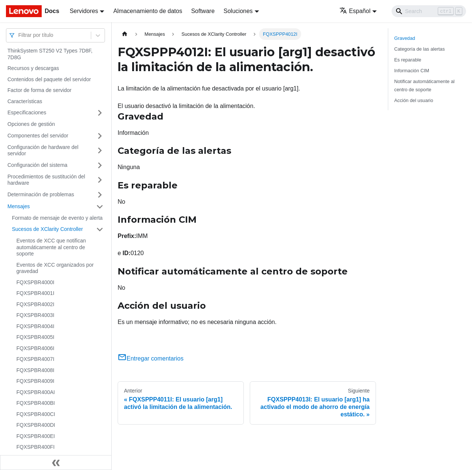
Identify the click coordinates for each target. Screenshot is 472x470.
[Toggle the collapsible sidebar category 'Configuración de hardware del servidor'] (100, 150)
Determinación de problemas (40, 194)
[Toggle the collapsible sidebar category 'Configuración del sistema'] (100, 165)
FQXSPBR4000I (35, 282)
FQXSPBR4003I (35, 315)
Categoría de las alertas (419, 49)
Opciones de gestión (31, 124)
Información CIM (411, 70)
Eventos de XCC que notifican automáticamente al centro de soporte (51, 247)
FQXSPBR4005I (35, 337)
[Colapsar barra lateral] (56, 462)
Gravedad (404, 38)
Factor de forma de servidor (39, 90)
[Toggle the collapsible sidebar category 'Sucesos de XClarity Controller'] (100, 229)
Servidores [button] (84, 11)
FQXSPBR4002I (35, 304)
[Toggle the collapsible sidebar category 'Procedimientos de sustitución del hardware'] (100, 180)
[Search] (429, 11)
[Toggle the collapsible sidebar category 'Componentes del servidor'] (100, 136)
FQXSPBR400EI (35, 436)
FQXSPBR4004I (35, 326)
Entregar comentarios (151, 358)
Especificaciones (26, 112)
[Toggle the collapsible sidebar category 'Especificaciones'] (100, 113)
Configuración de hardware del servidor (43, 150)
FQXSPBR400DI (35, 425)
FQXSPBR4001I (35, 293)
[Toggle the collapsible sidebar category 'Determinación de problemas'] (100, 195)
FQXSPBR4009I (35, 381)
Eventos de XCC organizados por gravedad (55, 268)
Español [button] (354, 11)
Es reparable (407, 60)
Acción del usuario (413, 100)
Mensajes (18, 206)
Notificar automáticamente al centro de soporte (424, 85)
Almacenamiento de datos (147, 11)
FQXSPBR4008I (35, 370)
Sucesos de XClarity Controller (47, 229)
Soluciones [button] (238, 11)
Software (202, 11)
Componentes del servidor (37, 136)
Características (24, 101)
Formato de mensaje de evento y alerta (57, 218)
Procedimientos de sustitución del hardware (46, 180)
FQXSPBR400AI (35, 392)
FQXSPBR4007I (35, 359)
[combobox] (19, 35)
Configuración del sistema (37, 165)
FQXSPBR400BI (35, 403)
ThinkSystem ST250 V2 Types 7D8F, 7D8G (50, 54)
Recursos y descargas (33, 68)
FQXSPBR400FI (35, 447)
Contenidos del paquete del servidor (49, 79)
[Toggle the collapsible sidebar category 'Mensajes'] (100, 207)
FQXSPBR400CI (35, 414)
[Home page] (125, 34)
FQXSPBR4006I (35, 348)
